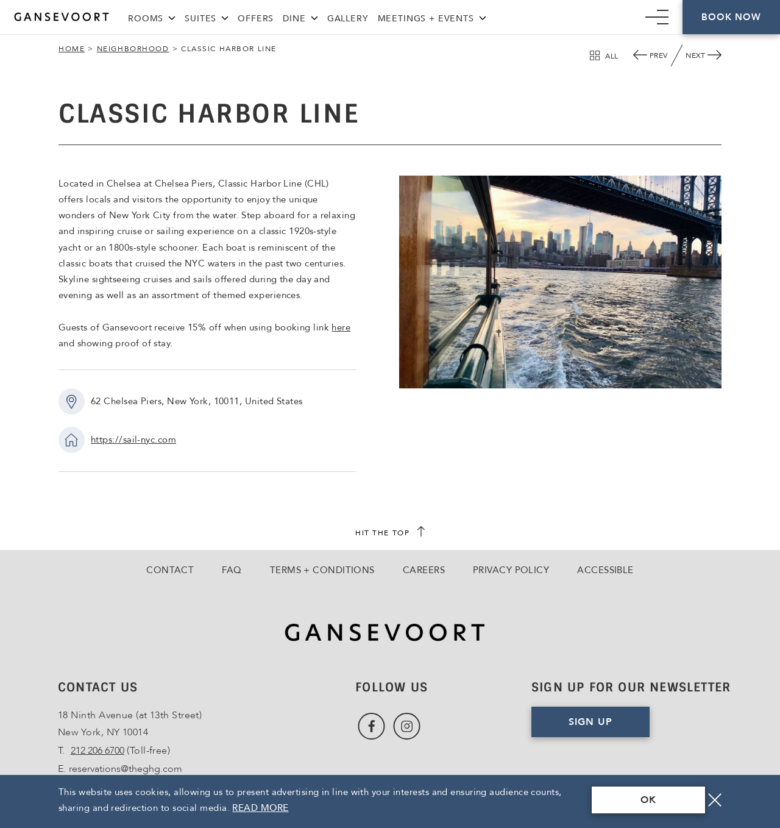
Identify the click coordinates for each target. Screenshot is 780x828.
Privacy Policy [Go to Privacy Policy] (511, 570)
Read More (260, 808)
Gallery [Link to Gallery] (348, 18)
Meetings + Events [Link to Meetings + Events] (426, 18)
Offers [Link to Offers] (256, 18)
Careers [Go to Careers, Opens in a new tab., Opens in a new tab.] (424, 570)
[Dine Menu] (314, 16)
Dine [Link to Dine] (294, 18)
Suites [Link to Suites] (200, 18)
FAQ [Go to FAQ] (231, 570)
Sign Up (609, 726)
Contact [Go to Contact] (170, 570)
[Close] (715, 800)
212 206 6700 (97, 750)
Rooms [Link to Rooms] (145, 18)
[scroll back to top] (390, 533)
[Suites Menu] (225, 16)
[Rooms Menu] (172, 16)
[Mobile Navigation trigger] (656, 17)
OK (648, 800)
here (341, 327)
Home (71, 49)
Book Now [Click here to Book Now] (730, 17)
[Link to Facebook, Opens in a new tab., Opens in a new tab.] (371, 726)
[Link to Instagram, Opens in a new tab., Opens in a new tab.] (406, 726)
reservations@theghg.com (125, 769)
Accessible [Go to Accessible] (605, 570)
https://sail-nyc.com (133, 440)
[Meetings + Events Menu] (482, 16)
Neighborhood (133, 49)
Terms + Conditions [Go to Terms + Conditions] (322, 570)
